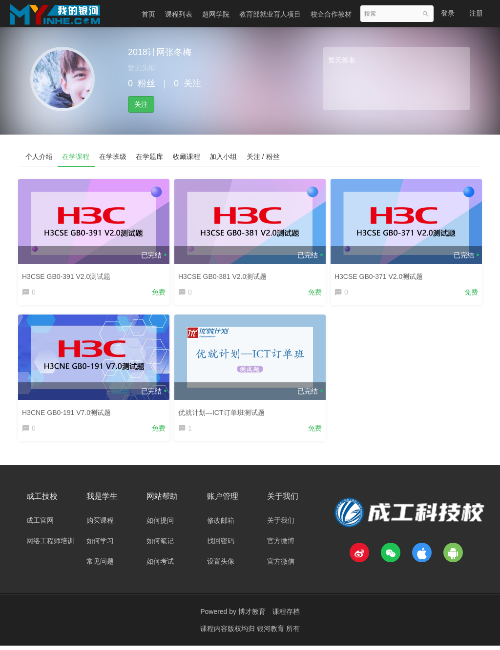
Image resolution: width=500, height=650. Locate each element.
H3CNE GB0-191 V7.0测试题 (68, 411)
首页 (148, 14)
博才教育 (252, 616)
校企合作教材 (331, 14)
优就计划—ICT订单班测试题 (224, 411)
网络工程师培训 (50, 545)
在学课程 (76, 156)
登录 (448, 13)
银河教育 (271, 633)
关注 (141, 104)
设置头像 (220, 566)
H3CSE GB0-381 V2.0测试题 (225, 274)
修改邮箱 (220, 525)
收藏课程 (187, 156)
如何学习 (100, 545)
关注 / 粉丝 (264, 156)
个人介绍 (39, 156)
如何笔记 (160, 545)
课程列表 (178, 14)
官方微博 (280, 545)
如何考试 (160, 566)
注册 (476, 13)
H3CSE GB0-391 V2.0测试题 (68, 274)
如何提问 (160, 525)
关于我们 (280, 525)
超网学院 (215, 14)
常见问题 (100, 566)
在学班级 (113, 156)
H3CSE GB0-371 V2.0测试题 (381, 274)
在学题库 (150, 156)
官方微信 (280, 566)
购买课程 (100, 525)
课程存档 (286, 616)
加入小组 (224, 156)
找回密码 (220, 545)
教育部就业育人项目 (270, 14)
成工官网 (40, 525)
